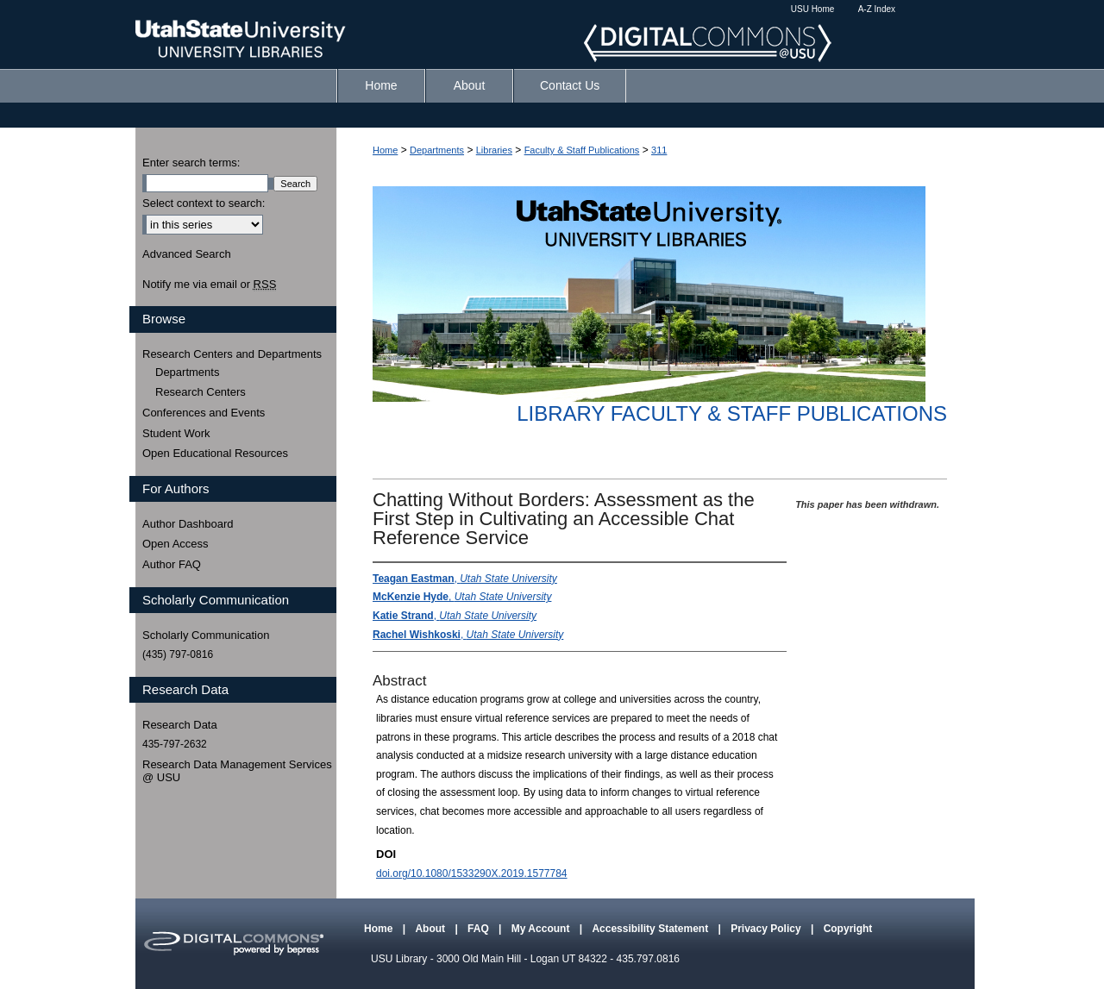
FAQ (479, 929)
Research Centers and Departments (232, 353)
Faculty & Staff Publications (582, 150)
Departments (437, 150)
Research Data (179, 724)
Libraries (494, 150)
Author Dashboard (188, 523)
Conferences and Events (203, 412)
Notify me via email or (209, 284)
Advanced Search (186, 253)
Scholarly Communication (205, 635)
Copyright (848, 929)
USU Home (813, 9)
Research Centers (200, 391)
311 (659, 150)
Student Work (176, 433)
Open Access (175, 543)
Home (385, 150)
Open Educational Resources (215, 453)
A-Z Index (876, 9)
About (431, 929)
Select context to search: (203, 203)
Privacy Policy (767, 929)
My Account (542, 929)
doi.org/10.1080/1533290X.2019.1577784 (472, 873)
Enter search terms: (191, 162)
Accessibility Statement (651, 929)
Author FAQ (171, 564)
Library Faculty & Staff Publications (732, 413)
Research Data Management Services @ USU (237, 771)
